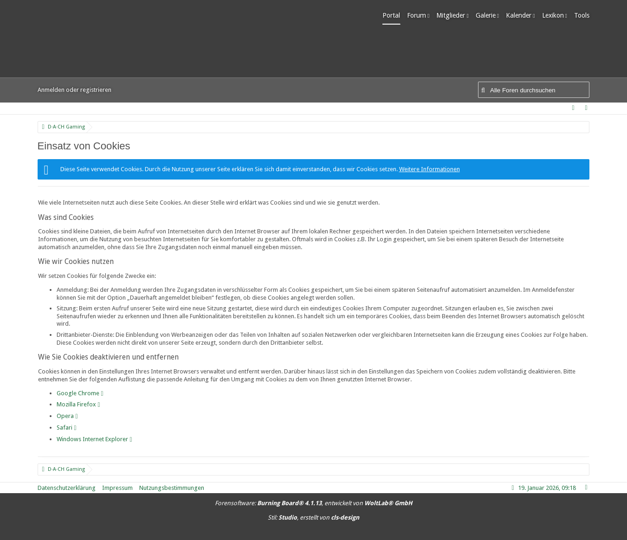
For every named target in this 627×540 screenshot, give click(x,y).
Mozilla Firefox (76, 404)
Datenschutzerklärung (67, 487)
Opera (65, 415)
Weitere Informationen (429, 169)
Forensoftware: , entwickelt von (313, 503)
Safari (64, 427)
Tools (581, 15)
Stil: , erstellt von (313, 517)
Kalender (518, 15)
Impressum (117, 487)
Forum (416, 15)
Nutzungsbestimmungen (171, 487)
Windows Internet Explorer (92, 439)
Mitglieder (450, 15)
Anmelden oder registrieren (74, 89)
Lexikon (553, 15)
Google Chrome (78, 393)
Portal (391, 15)
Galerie (486, 15)
